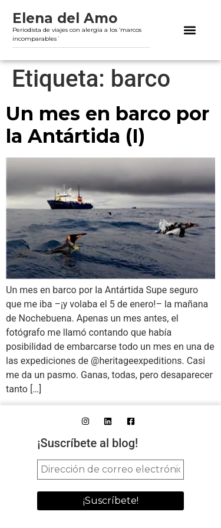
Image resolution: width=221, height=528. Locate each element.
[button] (189, 30)
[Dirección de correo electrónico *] (110, 470)
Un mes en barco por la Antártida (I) (107, 124)
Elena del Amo (64, 18)
